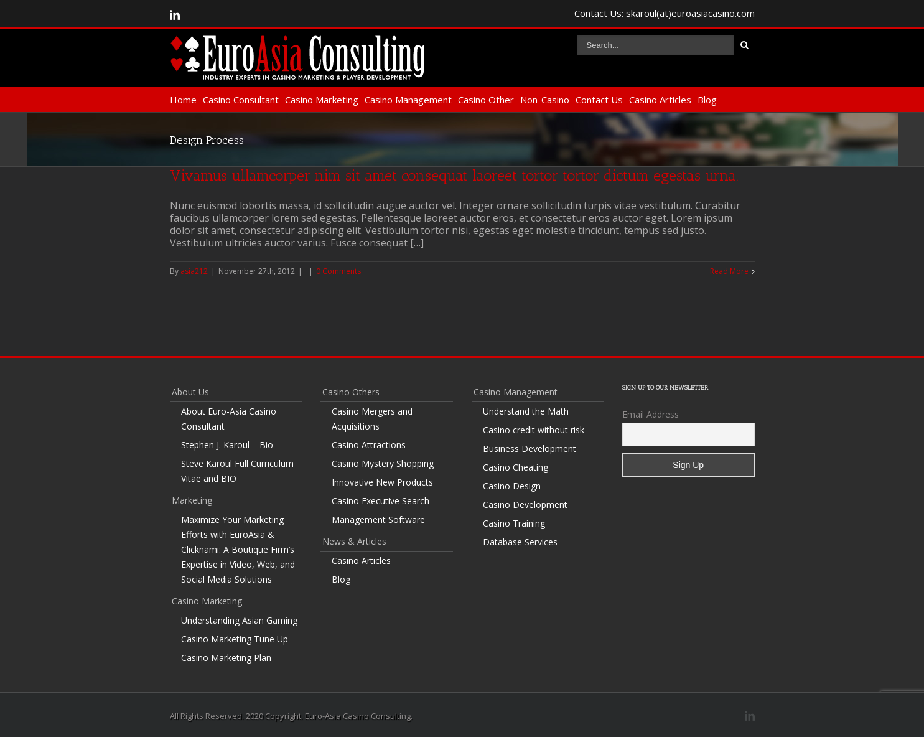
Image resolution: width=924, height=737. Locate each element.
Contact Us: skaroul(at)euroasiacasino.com (664, 13)
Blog (707, 99)
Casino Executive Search (380, 501)
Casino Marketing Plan (226, 658)
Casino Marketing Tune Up (234, 639)
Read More (729, 271)
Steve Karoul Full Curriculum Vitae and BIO (237, 471)
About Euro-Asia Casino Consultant (228, 418)
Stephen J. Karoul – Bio (227, 445)
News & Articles (354, 541)
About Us (190, 392)
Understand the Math (526, 411)
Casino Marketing (321, 99)
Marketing (192, 500)
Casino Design (512, 486)
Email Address (650, 414)
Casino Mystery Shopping (383, 463)
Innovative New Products (382, 482)
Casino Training (514, 523)
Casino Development (525, 504)
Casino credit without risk (533, 430)
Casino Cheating (515, 467)
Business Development (529, 448)
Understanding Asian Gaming (239, 620)
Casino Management (408, 99)
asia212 (194, 271)
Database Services (520, 542)
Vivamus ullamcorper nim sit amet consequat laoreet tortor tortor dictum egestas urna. (454, 175)
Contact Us (599, 99)
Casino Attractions (369, 445)
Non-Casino (544, 99)
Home (183, 99)
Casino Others (351, 392)
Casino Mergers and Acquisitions (372, 418)
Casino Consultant (241, 99)
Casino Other (486, 99)
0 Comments (338, 271)
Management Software (378, 519)
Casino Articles (660, 99)
